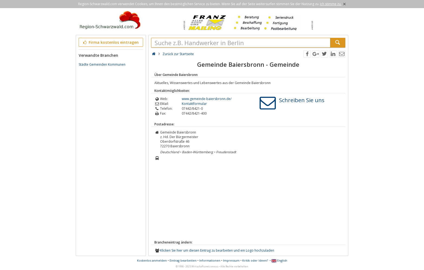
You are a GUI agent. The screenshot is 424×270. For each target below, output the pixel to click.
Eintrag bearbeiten (183, 260)
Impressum (231, 260)
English (279, 260)
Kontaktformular (194, 103)
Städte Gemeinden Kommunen (102, 64)
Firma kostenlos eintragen (110, 42)
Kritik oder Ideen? (255, 260)
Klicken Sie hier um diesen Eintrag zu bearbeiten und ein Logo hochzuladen (217, 250)
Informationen (209, 260)
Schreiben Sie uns (301, 100)
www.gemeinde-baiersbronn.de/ (206, 98)
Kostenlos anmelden (152, 260)
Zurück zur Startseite (178, 54)
